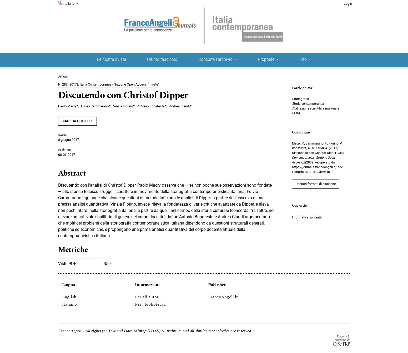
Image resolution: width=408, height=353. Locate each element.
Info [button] (304, 59)
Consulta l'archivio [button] (216, 59)
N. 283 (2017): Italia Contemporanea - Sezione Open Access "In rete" (108, 84)
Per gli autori (147, 297)
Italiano (71, 3)
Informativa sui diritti (307, 217)
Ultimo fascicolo (162, 59)
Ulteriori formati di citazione (315, 184)
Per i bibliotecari (151, 304)
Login (348, 4)
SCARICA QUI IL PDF (77, 121)
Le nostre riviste (111, 59)
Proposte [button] (266, 59)
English (69, 297)
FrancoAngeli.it (223, 297)
